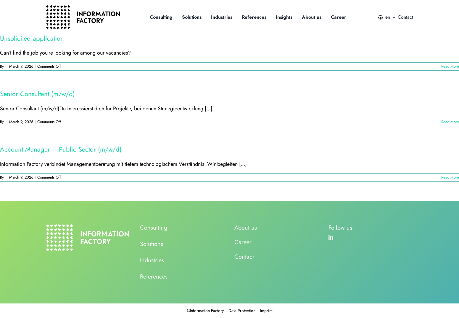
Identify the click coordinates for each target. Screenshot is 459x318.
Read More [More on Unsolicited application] (450, 66)
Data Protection (241, 311)
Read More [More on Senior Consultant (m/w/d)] (450, 122)
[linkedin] (330, 237)
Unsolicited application (32, 38)
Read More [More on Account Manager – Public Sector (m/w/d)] (450, 177)
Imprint (266, 311)
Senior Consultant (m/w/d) (37, 93)
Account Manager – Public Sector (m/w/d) (61, 149)
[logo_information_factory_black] (83, 8)
